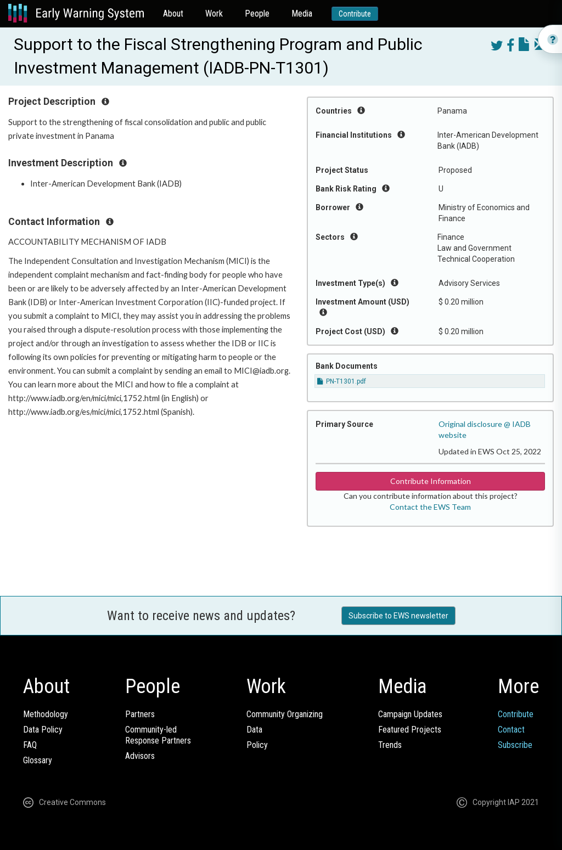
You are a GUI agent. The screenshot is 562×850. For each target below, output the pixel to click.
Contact (511, 729)
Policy (257, 745)
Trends (390, 745)
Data (254, 729)
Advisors (140, 756)
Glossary (37, 760)
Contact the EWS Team (430, 506)
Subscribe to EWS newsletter (398, 615)
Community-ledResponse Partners (158, 735)
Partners (140, 714)
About (173, 13)
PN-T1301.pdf (341, 381)
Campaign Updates (410, 714)
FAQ (30, 745)
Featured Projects (409, 729)
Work (214, 13)
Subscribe (515, 745)
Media (301, 13)
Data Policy (43, 729)
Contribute (355, 13)
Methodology (45, 714)
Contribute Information (430, 481)
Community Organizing (284, 714)
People (257, 13)
